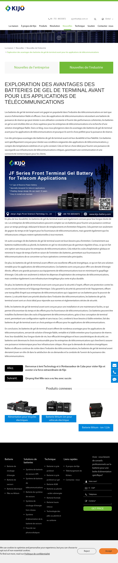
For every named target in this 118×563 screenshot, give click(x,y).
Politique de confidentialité (37, 554)
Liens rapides (70, 459)
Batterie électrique (14, 489)
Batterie (9, 459)
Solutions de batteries (30, 461)
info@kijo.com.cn (79, 19)
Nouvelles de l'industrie (36, 48)
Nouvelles (67, 27)
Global (108, 19)
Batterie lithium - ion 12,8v (96, 427)
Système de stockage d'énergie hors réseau (34, 505)
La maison (13, 27)
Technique (80, 27)
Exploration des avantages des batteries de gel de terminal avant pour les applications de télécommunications (53, 52)
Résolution (55, 27)
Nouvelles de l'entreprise (31, 67)
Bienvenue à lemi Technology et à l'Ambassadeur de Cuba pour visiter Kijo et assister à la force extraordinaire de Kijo (65, 368)
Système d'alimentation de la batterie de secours (34, 519)
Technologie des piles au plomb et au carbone (54, 516)
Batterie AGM (52, 484)
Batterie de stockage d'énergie (11, 471)
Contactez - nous (105, 27)
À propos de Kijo (28, 27)
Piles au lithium (13, 493)
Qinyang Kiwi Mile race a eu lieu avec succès (48, 378)
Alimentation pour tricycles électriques (22, 419)
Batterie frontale (53, 498)
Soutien (91, 27)
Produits (43, 27)
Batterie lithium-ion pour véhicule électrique (59, 419)
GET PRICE (98, 508)
